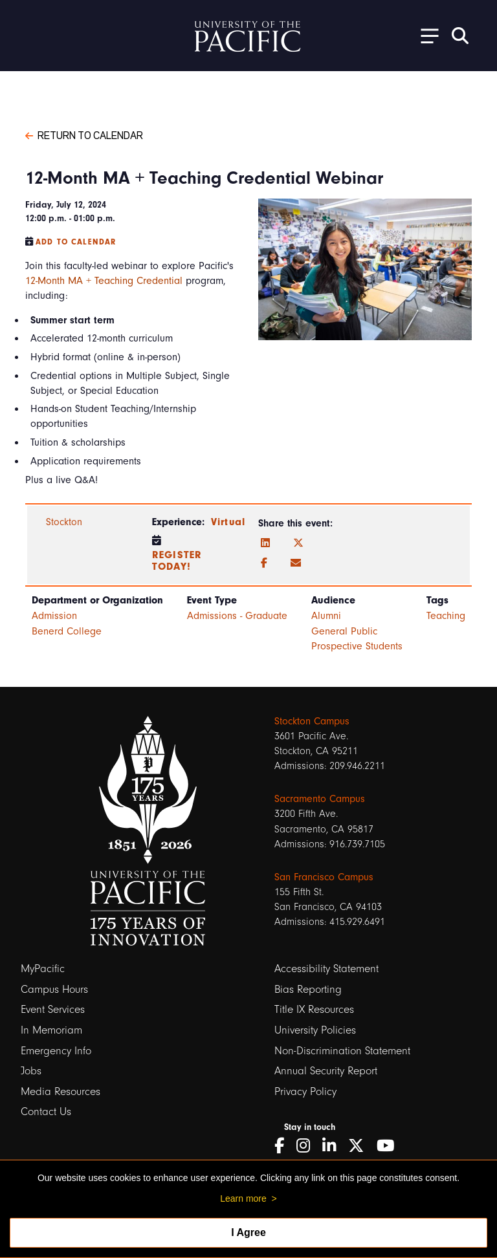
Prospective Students (357, 646)
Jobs (31, 1071)
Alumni (326, 616)
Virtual (228, 522)
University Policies (315, 1030)
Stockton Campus (311, 721)
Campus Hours (54, 989)
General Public (344, 631)
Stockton (64, 522)
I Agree (248, 1232)
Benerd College (67, 631)
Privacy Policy (305, 1091)
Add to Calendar (76, 241)
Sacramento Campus (319, 799)
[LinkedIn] (265, 543)
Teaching (445, 616)
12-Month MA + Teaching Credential (103, 281)
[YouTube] (390, 1146)
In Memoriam (51, 1030)
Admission (54, 616)
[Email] (296, 563)
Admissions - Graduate (237, 616)
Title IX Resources (314, 1009)
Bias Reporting (308, 989)
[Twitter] (298, 543)
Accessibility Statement (326, 968)
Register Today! (177, 560)
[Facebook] (264, 563)
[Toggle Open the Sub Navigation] (425, 35)
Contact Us (46, 1111)
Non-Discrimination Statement (342, 1051)
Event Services (53, 1009)
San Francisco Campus (323, 877)
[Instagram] (307, 1146)
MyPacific (43, 968)
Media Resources (60, 1091)
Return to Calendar (84, 134)
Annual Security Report (325, 1071)
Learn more (243, 1198)
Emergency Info (56, 1051)
